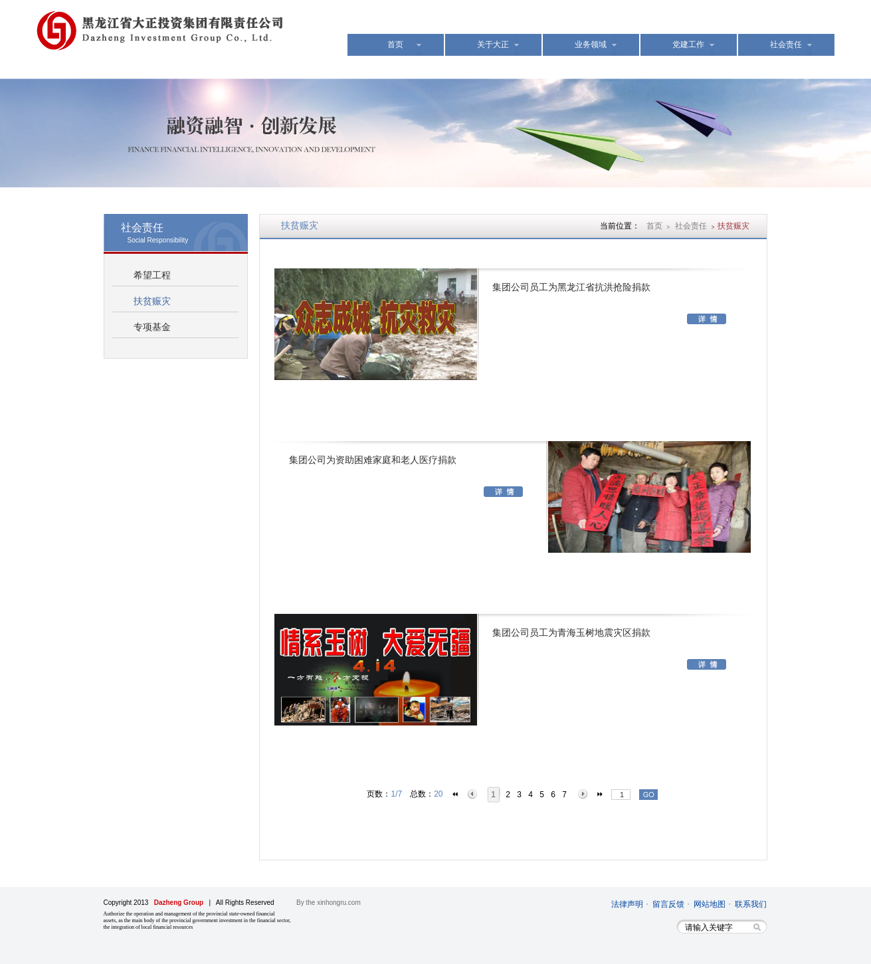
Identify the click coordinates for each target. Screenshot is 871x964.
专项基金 (152, 327)
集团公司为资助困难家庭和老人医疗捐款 (372, 460)
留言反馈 (668, 904)
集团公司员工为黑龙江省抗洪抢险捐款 (571, 287)
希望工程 (152, 275)
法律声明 (627, 904)
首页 (395, 44)
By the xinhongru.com (328, 902)
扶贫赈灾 (152, 301)
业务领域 (591, 44)
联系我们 (751, 904)
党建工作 (688, 44)
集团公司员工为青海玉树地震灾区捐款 (571, 633)
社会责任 (786, 44)
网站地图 (710, 904)
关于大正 (493, 44)
